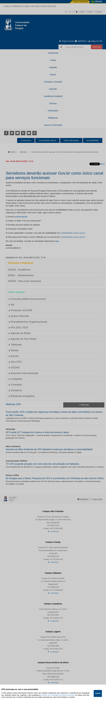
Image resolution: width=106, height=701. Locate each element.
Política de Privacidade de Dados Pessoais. (58, 695)
